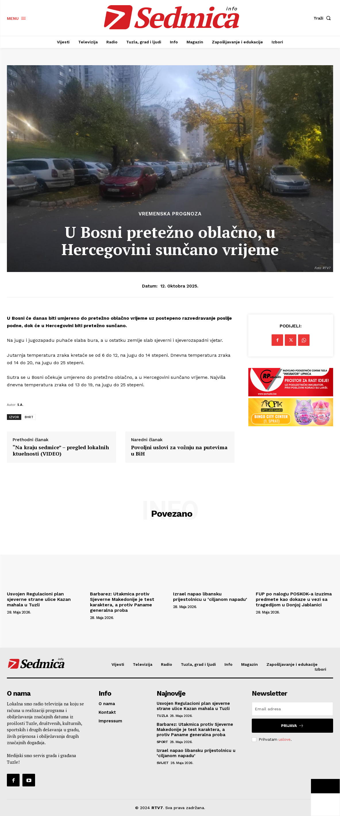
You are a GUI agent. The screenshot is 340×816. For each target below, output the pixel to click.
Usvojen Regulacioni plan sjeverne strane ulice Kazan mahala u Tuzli (39, 599)
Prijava (292, 725)
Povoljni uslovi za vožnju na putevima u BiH (179, 450)
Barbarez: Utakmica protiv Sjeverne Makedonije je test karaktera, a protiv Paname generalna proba (122, 602)
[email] (292, 709)
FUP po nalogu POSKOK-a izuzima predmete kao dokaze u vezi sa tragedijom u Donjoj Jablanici (294, 599)
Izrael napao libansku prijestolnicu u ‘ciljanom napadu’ (210, 596)
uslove (284, 739)
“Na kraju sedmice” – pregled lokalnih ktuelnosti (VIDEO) (61, 450)
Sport (162, 742)
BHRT (29, 417)
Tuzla (162, 716)
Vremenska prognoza (170, 213)
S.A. (20, 404)
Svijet (163, 763)
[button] (323, 18)
